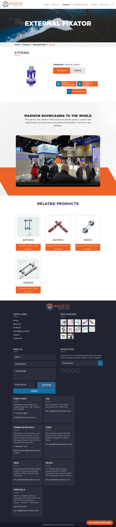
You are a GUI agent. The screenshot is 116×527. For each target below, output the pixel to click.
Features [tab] (78, 70)
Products (66, 5)
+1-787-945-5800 (20, 413)
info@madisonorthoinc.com (24, 417)
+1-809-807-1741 (20, 446)
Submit (34, 391)
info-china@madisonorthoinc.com (59, 444)
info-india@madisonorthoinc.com (27, 480)
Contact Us (104, 5)
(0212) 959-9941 (20, 507)
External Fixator (39, 45)
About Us (55, 5)
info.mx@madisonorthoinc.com (58, 480)
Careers (94, 5)
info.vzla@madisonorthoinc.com (26, 511)
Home (47, 5)
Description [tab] (62, 70)
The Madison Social (80, 5)
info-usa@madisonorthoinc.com (58, 411)
